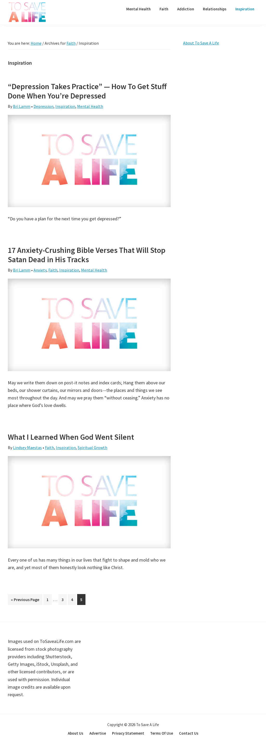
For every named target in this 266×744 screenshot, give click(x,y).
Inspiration (65, 106)
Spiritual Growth (92, 447)
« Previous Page (25, 600)
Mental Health (90, 106)
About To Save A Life (201, 42)
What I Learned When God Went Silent (71, 437)
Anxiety (40, 270)
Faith (52, 270)
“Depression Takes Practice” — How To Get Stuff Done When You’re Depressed (87, 91)
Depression (44, 106)
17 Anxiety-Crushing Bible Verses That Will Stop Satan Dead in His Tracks (86, 254)
